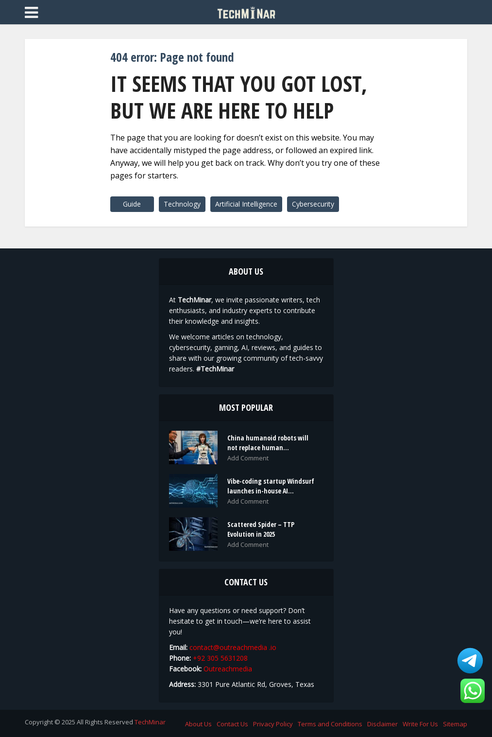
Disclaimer (382, 723)
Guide (132, 204)
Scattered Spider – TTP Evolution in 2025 (260, 529)
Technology (182, 204)
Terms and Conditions (330, 723)
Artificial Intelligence (246, 204)
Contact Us (232, 723)
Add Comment (248, 458)
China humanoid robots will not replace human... (267, 442)
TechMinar (150, 722)
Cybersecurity (313, 204)
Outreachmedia (228, 668)
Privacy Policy (273, 723)
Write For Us (420, 723)
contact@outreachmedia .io (232, 647)
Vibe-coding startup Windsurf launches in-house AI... (270, 485)
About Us (198, 723)
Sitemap (455, 723)
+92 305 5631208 (220, 658)
